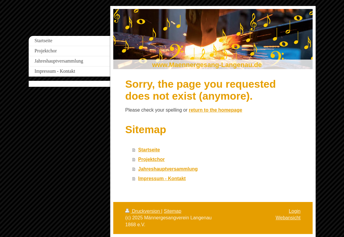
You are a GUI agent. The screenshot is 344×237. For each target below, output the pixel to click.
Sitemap (172, 211)
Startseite (149, 149)
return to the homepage (215, 110)
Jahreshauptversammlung (168, 168)
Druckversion (143, 211)
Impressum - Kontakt (162, 178)
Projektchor (151, 159)
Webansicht (288, 217)
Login (294, 211)
